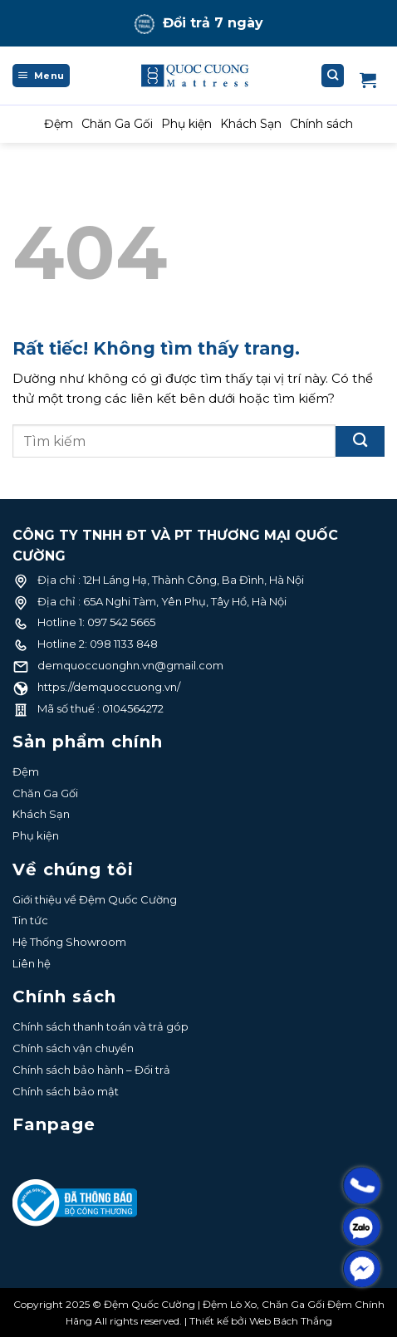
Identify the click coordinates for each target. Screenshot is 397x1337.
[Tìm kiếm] (333, 75)
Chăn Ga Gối (117, 123)
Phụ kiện (186, 123)
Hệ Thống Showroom (69, 941)
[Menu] (41, 75)
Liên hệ (31, 963)
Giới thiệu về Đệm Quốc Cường (94, 899)
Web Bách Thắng (290, 1321)
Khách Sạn (251, 123)
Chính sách (321, 123)
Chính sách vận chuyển (73, 1048)
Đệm (58, 123)
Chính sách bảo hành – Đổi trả (91, 1069)
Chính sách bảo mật (65, 1091)
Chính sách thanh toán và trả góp (100, 1026)
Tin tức (30, 920)
